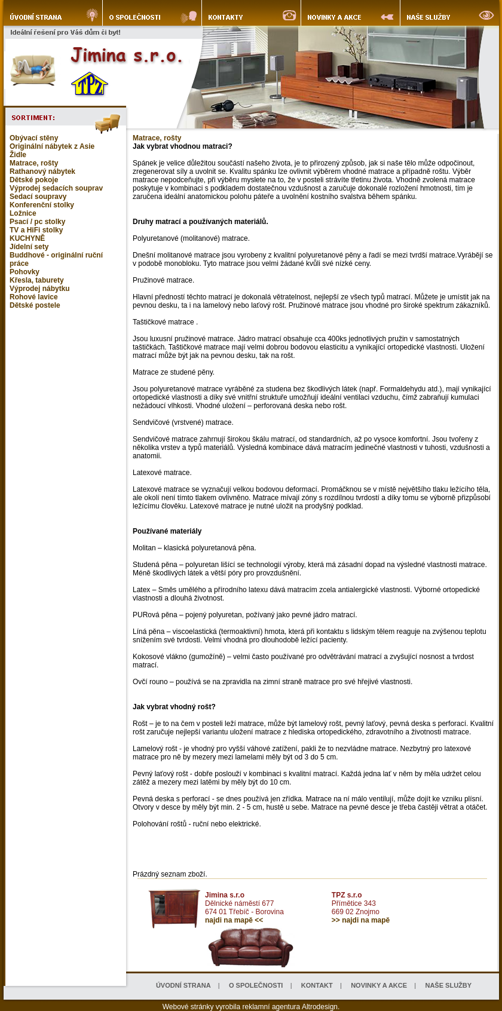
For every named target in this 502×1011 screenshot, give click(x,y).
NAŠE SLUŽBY (448, 985)
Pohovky (24, 272)
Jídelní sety (29, 247)
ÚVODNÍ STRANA (183, 985)
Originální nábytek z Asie (52, 146)
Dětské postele (35, 305)
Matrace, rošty (34, 163)
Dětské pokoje (34, 180)
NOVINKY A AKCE (379, 985)
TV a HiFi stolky (36, 230)
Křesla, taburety (37, 280)
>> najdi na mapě (361, 920)
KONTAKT (317, 985)
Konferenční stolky (42, 205)
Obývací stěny (34, 138)
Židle (18, 155)
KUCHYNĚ (27, 238)
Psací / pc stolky (37, 221)
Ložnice (23, 213)
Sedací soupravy (38, 196)
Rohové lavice (34, 297)
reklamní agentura (272, 1007)
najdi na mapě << (234, 920)
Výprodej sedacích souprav (56, 188)
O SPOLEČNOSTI (256, 985)
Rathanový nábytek (42, 171)
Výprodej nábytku (40, 288)
